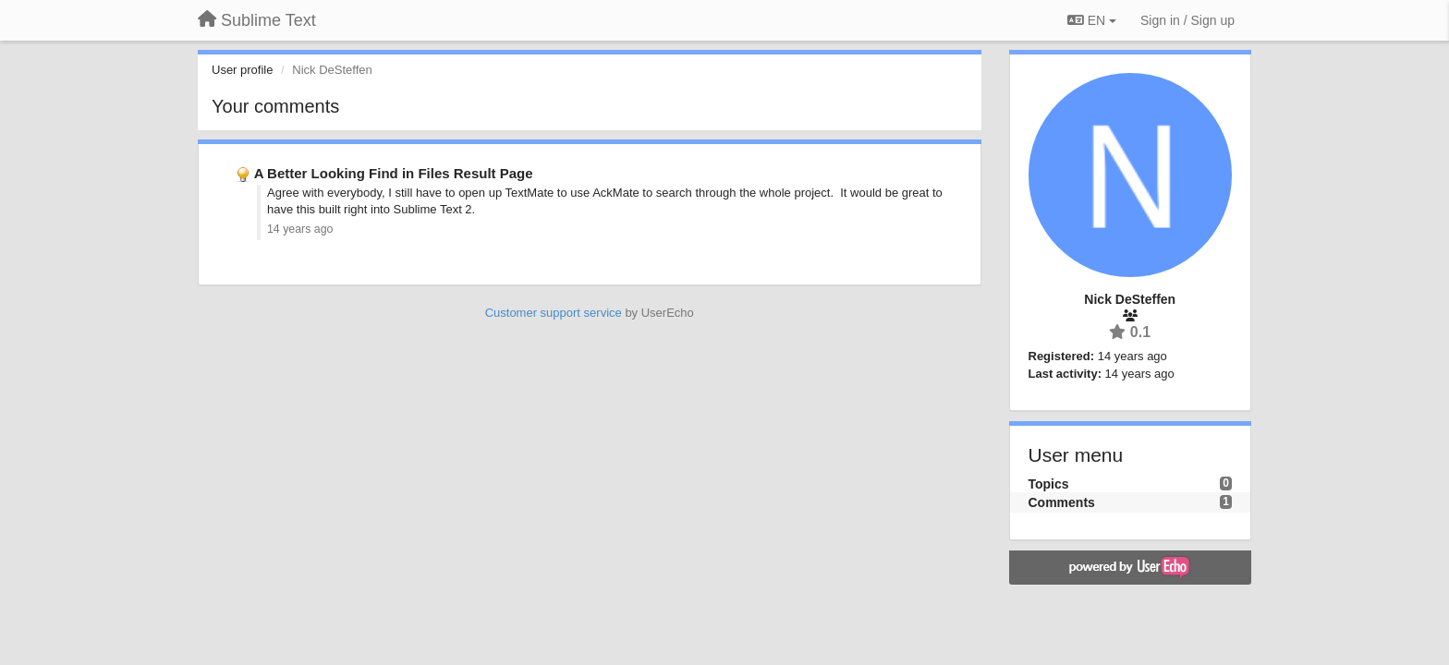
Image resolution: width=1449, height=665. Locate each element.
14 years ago (300, 229)
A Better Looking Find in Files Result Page (393, 173)
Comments (1062, 502)
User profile (242, 70)
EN (1091, 20)
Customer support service (553, 313)
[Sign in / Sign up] (1187, 20)
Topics (1049, 484)
